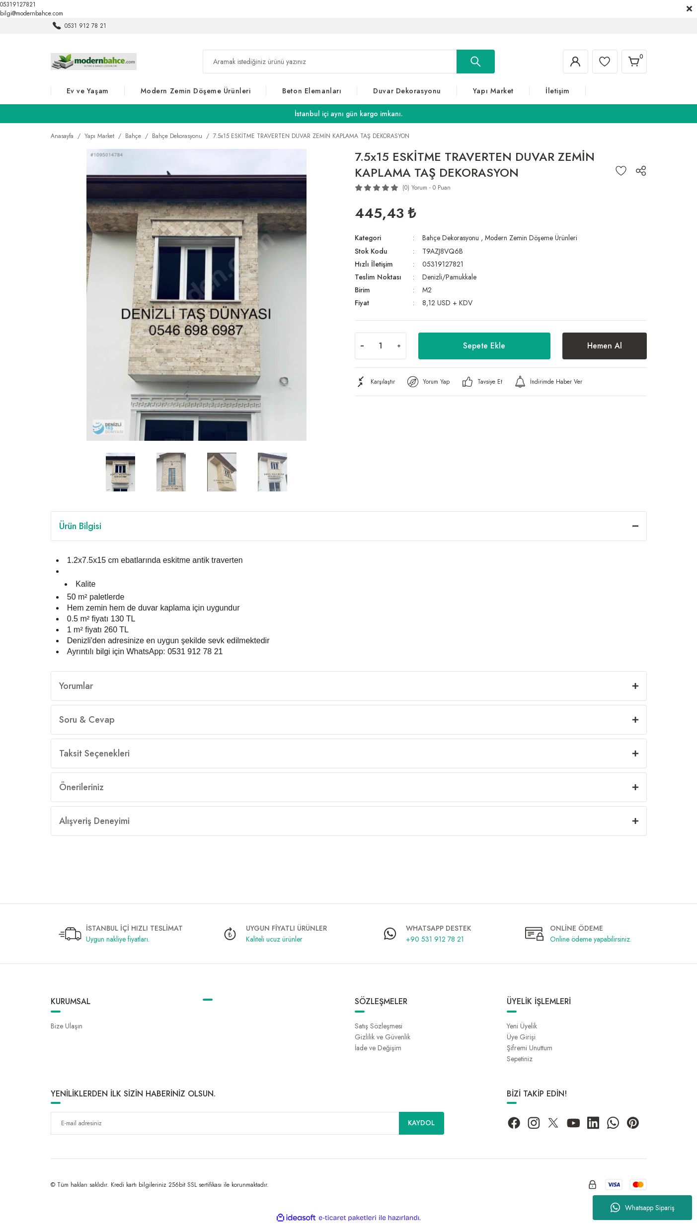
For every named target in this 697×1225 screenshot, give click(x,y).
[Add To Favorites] (621, 171)
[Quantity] (380, 345)
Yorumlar (76, 686)
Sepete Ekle (484, 345)
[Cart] (634, 61)
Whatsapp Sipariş (643, 1207)
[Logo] (94, 61)
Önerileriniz (81, 787)
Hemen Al (604, 345)
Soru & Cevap (87, 719)
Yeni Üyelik (522, 1026)
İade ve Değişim (378, 1048)
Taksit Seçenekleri (94, 753)
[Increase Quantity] (399, 345)
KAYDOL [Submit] (421, 1123)
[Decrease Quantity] (362, 345)
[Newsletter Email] (247, 1123)
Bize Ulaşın (66, 1026)
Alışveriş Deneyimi (94, 821)
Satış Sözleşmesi (378, 1026)
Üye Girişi (521, 1037)
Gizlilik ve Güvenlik (382, 1037)
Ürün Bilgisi (80, 526)
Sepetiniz (520, 1059)
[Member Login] (574, 61)
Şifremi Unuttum (529, 1048)
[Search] (349, 61)
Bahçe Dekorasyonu (451, 238)
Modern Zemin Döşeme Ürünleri (533, 238)
